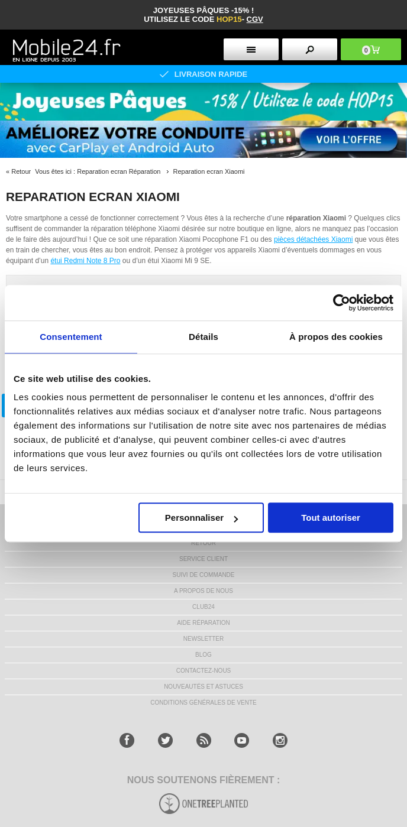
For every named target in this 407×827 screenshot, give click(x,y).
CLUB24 (203, 607)
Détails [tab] (203, 337)
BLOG (203, 654)
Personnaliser (201, 518)
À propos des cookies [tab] (336, 337)
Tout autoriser (330, 518)
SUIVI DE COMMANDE (203, 575)
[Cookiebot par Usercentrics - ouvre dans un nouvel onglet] (341, 303)
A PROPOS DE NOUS (203, 591)
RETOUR (203, 543)
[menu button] (251, 49)
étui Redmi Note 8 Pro (85, 261)
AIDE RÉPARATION (203, 623)
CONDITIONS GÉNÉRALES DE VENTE (203, 702)
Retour (21, 171)
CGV (255, 19)
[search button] (309, 49)
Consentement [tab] (71, 337)
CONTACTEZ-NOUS (203, 670)
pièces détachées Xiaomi (313, 239)
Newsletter (203, 638)
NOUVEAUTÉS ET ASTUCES (203, 686)
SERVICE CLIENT (203, 559)
